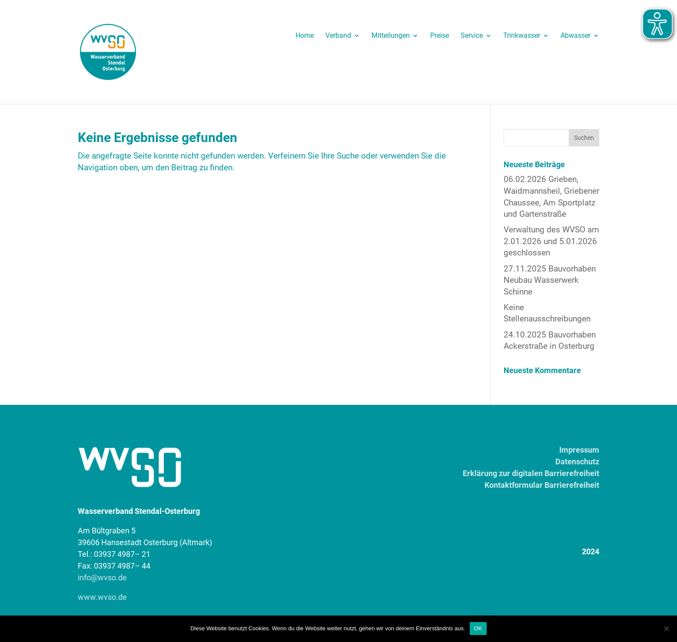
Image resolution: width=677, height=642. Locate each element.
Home (304, 36)
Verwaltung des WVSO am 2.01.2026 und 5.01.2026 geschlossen (551, 241)
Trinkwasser (521, 36)
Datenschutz (577, 461)
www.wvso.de (102, 597)
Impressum (579, 449)
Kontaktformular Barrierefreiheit (542, 485)
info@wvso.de (102, 577)
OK (478, 628)
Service (472, 36)
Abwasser (576, 36)
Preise (439, 36)
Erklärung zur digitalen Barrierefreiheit (531, 473)
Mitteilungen (391, 36)
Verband (338, 36)
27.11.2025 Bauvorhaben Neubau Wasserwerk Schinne (550, 280)
